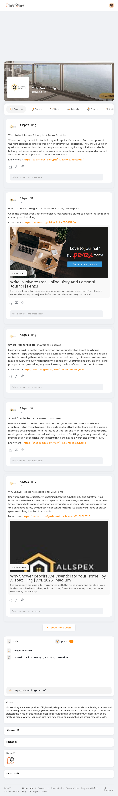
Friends (10, 742)
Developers (34, 791)
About (33, 788)
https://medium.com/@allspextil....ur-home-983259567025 (56, 516)
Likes (9, 753)
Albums (10, 730)
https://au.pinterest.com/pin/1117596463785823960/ (54, 159)
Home (25, 788)
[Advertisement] (59, 36)
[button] (111, 5)
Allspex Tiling (44, 87)
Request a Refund (89, 788)
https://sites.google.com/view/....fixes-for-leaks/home (55, 369)
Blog (24, 791)
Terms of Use (72, 788)
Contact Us (43, 788)
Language (109, 789)
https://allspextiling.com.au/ (30, 690)
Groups (10, 773)
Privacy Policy (57, 788)
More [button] (45, 791)
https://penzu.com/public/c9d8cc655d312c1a (50, 222)
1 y (21, 128)
